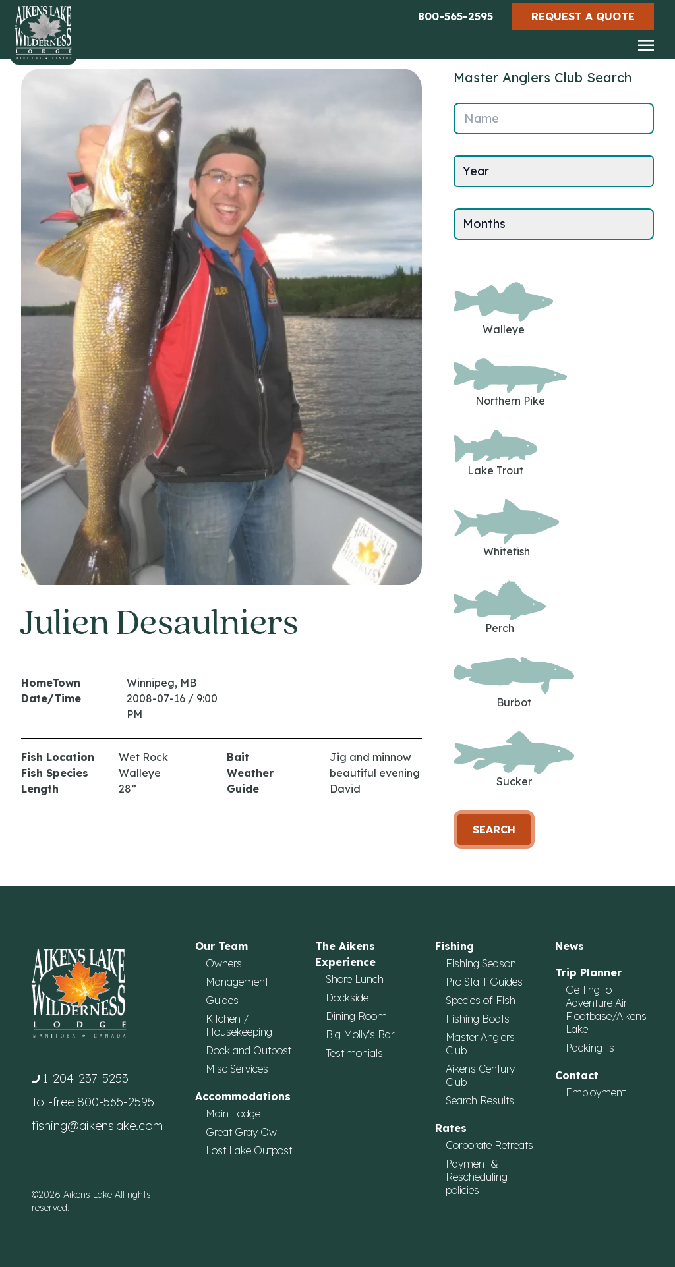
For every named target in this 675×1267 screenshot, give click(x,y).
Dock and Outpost (248, 1050)
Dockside (347, 997)
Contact (577, 1075)
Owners (224, 963)
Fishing (454, 946)
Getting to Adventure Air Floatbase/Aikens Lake (606, 1009)
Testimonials (354, 1052)
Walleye (503, 309)
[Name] (554, 118)
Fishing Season (481, 963)
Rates (451, 1128)
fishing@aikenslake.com (97, 1125)
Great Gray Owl (242, 1132)
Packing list (592, 1047)
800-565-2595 (455, 16)
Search (494, 829)
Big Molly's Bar (360, 1034)
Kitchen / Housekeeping (239, 1025)
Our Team (221, 946)
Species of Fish (480, 1000)
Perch (500, 607)
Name (481, 118)
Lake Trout (495, 453)
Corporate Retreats (489, 1145)
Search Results (480, 1100)
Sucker (514, 760)
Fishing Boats (478, 1018)
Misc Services (237, 1068)
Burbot (514, 682)
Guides (222, 1000)
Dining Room (356, 1016)
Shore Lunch (355, 979)
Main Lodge (233, 1113)
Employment (596, 1092)
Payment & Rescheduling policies (477, 1177)
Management (237, 981)
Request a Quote (583, 16)
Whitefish (506, 528)
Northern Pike (510, 383)
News (569, 946)
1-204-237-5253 (86, 1078)
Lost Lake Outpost (249, 1150)
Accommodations (243, 1096)
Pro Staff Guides (484, 981)
